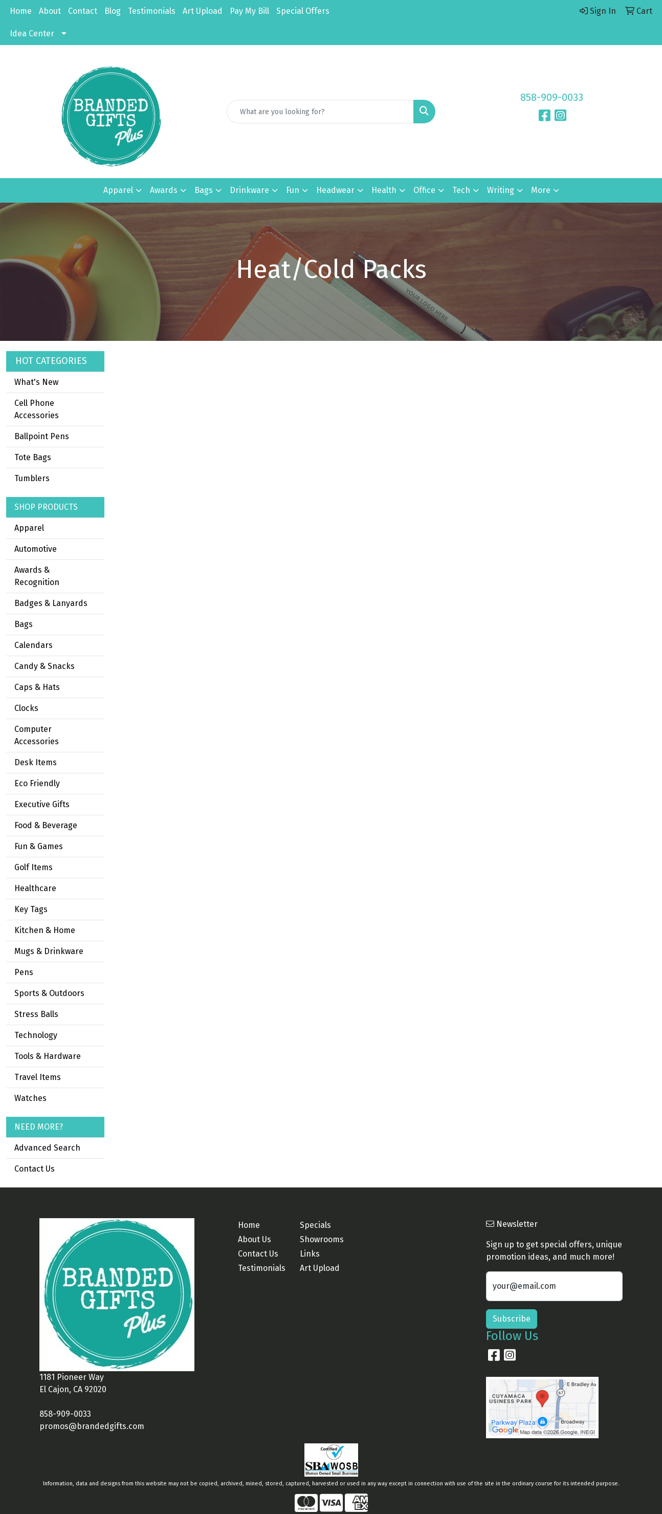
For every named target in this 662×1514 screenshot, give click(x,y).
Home (21, 11)
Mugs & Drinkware (48, 951)
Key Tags (31, 909)
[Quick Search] (320, 111)
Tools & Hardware (47, 1056)
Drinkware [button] (249, 190)
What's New (36, 382)
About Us (254, 1239)
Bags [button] (203, 190)
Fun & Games (38, 846)
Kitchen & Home (44, 930)
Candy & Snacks (44, 666)
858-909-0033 (551, 97)
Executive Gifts (42, 804)
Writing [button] (500, 190)
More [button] (540, 190)
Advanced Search (47, 1148)
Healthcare (35, 888)
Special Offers (302, 11)
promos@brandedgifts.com (91, 1426)
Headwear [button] (335, 190)
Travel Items (37, 1077)
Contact (82, 11)
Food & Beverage (45, 825)
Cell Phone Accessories (36, 409)
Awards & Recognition (36, 576)
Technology (35, 1035)
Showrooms (322, 1239)
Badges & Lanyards (50, 603)
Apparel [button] (118, 190)
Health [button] (383, 190)
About (50, 11)
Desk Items (35, 762)
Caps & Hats (37, 687)
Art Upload (203, 11)
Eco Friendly (37, 783)
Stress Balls (36, 1014)
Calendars (33, 645)
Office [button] (424, 190)
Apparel (29, 528)
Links (310, 1254)
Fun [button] (292, 190)
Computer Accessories (36, 735)
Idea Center (32, 33)
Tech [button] (461, 190)
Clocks (26, 708)
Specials (315, 1225)
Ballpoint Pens (41, 436)
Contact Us (34, 1169)
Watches (30, 1098)
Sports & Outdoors (49, 993)
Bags (23, 624)
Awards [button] (164, 190)
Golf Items (33, 867)
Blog (112, 11)
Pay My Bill (249, 11)
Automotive (35, 549)
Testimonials (151, 11)
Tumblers (32, 478)
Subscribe (512, 1319)
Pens (23, 972)
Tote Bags (32, 457)
